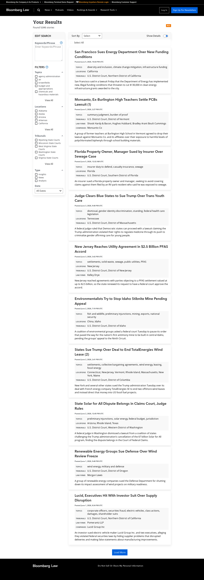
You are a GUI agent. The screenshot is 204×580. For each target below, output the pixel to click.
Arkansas (43, 120)
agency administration (49, 76)
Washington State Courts (47, 153)
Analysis (42, 180)
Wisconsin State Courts (50, 143)
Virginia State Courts (48, 157)
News (48, 10)
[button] (24, 2)
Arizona (42, 117)
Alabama (43, 110)
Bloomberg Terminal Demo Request (59, 2)
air (40, 79)
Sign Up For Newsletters (184, 10)
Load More (120, 552)
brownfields (44, 82)
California (43, 123)
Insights (42, 174)
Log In (164, 10)
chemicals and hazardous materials (48, 93)
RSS (168, 25)
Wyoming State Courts (49, 140)
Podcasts (59, 10)
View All (49, 100)
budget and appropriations (46, 87)
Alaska (42, 114)
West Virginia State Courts (48, 148)
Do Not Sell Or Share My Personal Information (120, 565)
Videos (70, 10)
